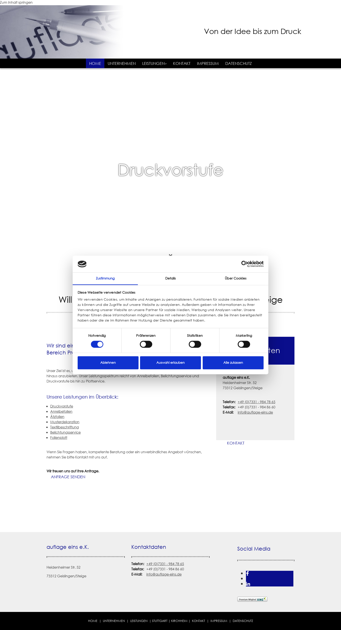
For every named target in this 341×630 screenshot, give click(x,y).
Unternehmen (122, 63)
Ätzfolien (57, 416)
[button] (68, 477)
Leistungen (153, 63)
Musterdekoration (64, 421)
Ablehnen (108, 362)
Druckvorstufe (170, 170)
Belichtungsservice (65, 432)
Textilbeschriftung (64, 427)
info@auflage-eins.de (255, 412)
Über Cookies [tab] (235, 278)
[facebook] (247, 573)
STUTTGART (159, 621)
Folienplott (58, 437)
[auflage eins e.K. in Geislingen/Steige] (165, 50)
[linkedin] (248, 583)
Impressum (208, 63)
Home (95, 63)
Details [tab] (170, 278)
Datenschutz (238, 63)
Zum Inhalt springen (16, 2)
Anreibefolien (61, 411)
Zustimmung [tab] (105, 278)
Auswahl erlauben (170, 362)
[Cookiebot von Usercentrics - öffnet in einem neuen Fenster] (245, 264)
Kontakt (182, 63)
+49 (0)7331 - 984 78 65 (256, 401)
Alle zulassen (233, 362)
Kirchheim (179, 621)
